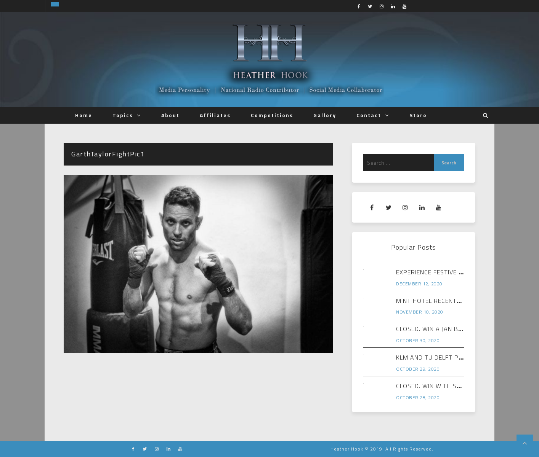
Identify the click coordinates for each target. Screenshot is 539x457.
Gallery (324, 115)
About (170, 115)
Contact (368, 115)
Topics (122, 115)
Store (418, 115)
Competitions (272, 115)
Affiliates (215, 115)
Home (83, 115)
